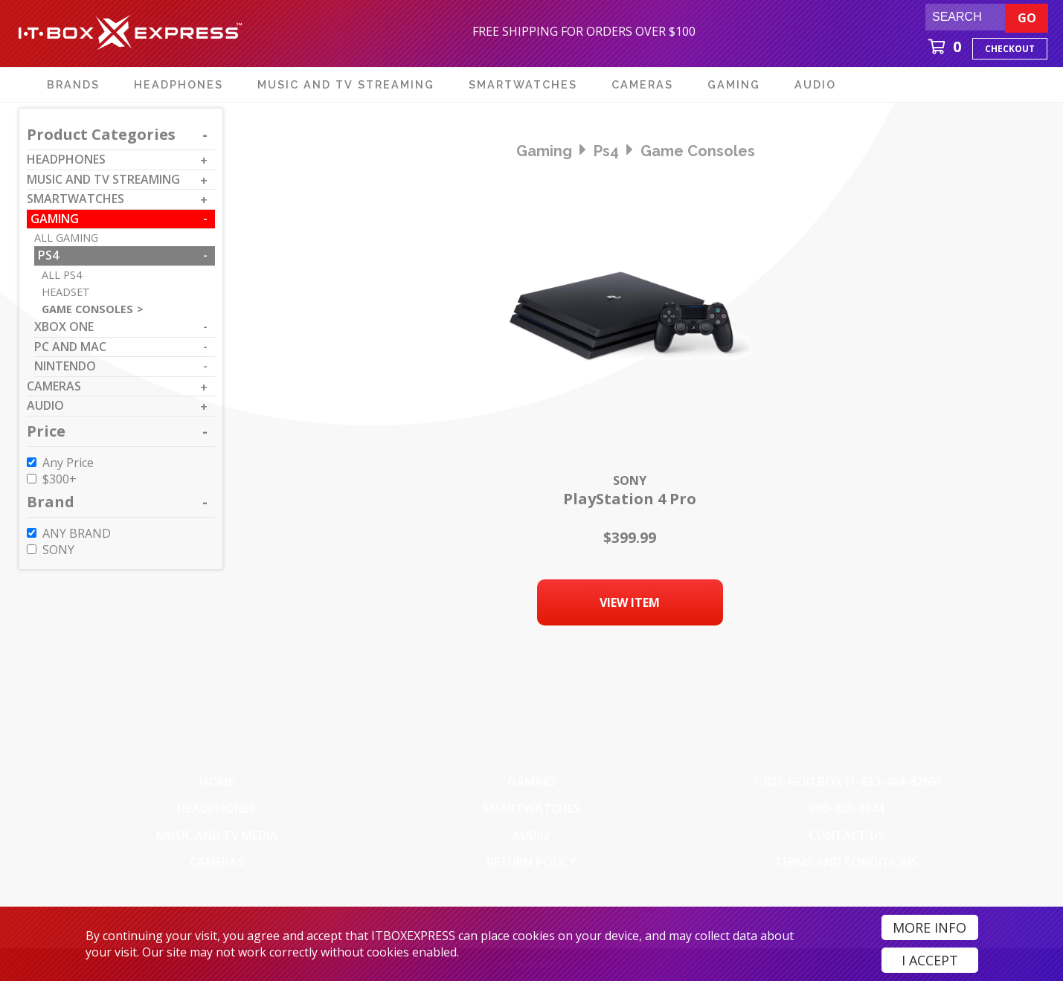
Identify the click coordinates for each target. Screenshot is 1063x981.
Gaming (531, 781)
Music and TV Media (216, 835)
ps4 (606, 151)
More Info (929, 927)
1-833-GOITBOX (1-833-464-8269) (846, 781)
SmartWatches (531, 808)
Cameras (217, 862)
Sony (629, 480)
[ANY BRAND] (31, 533)
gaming (544, 151)
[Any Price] (31, 462)
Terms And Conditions (846, 862)
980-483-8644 (846, 808)
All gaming (66, 238)
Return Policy (531, 862)
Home (216, 781)
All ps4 (62, 275)
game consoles (697, 151)
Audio (531, 835)
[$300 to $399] (31, 478)
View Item (630, 602)
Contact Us (846, 835)
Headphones (216, 808)
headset (66, 292)
